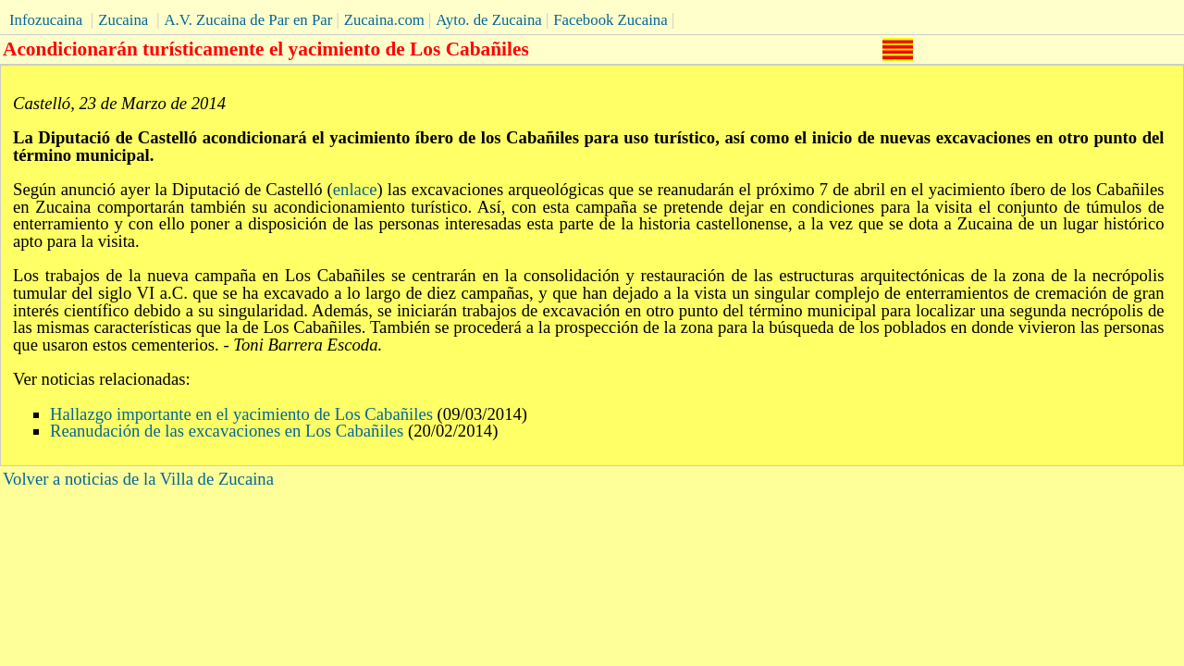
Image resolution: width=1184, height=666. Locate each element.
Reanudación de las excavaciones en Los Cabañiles (226, 430)
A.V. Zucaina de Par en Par (248, 20)
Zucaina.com (384, 20)
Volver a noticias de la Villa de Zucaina (138, 478)
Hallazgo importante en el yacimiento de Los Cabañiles (241, 414)
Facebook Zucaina (610, 20)
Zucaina (123, 20)
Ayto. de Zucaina (489, 20)
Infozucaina (45, 20)
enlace (355, 189)
